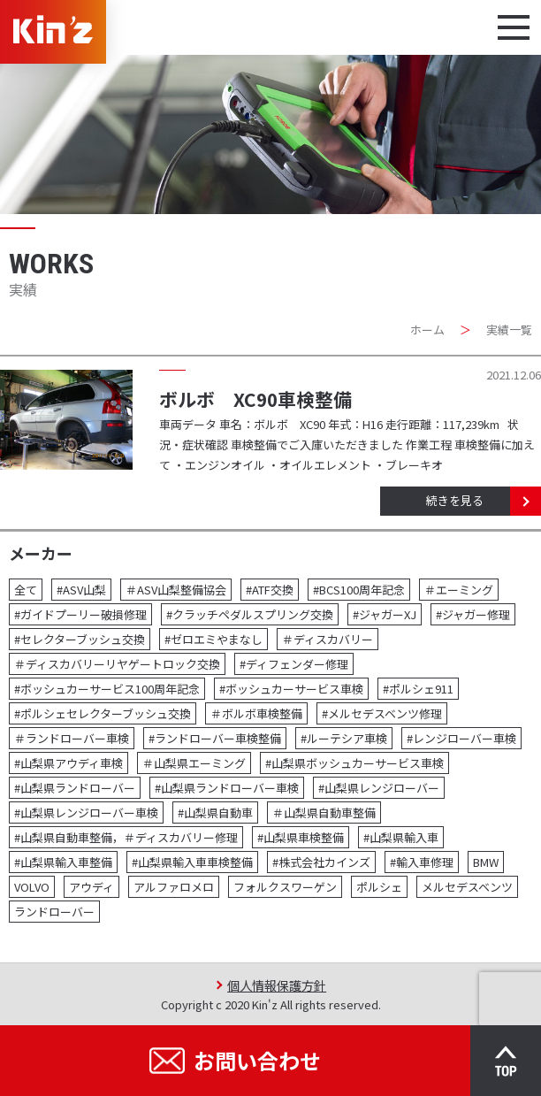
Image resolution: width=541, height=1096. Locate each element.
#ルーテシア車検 (344, 738)
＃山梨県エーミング (194, 763)
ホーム (427, 329)
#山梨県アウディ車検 (68, 763)
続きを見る (455, 500)
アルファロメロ (173, 886)
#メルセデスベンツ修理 (382, 713)
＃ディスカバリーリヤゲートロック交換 (117, 663)
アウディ (91, 886)
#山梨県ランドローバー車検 (227, 787)
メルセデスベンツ (467, 886)
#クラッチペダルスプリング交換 (249, 614)
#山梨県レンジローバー (378, 787)
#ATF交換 (269, 589)
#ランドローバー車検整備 (215, 738)
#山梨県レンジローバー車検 (86, 812)
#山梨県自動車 (215, 812)
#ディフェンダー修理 (294, 663)
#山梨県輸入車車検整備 (192, 862)
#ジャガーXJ (384, 614)
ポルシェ (379, 886)
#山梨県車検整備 (300, 837)
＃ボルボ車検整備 (256, 713)
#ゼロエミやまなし (213, 639)
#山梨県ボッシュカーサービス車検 (354, 763)
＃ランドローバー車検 (71, 738)
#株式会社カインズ (321, 862)
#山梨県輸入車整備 (63, 862)
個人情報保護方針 (276, 985)
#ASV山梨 (81, 589)
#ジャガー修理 (473, 614)
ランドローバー (54, 911)
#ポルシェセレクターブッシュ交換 (102, 713)
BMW (486, 862)
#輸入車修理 (421, 862)
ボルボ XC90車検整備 (255, 399)
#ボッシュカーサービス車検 (291, 688)
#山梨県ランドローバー (74, 787)
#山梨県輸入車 (400, 837)
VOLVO (32, 886)
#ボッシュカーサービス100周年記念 (107, 688)
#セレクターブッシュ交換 (79, 639)
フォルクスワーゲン (285, 886)
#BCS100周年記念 (359, 589)
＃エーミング (458, 589)
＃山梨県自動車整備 (324, 812)
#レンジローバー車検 (461, 738)
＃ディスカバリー (327, 639)
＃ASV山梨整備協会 (176, 589)
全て (25, 589)
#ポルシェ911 (418, 688)
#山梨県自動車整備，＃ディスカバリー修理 (126, 837)
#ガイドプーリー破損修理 (80, 614)
